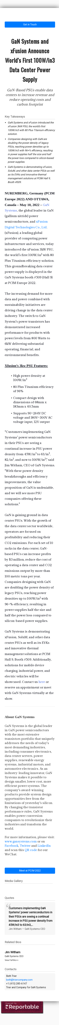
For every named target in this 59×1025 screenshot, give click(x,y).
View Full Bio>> (11, 960)
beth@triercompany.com (19, 979)
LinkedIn (44, 846)
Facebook (11, 846)
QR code (31, 850)
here (42, 682)
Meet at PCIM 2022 (30, 870)
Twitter (25, 846)
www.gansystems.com (21, 841)
